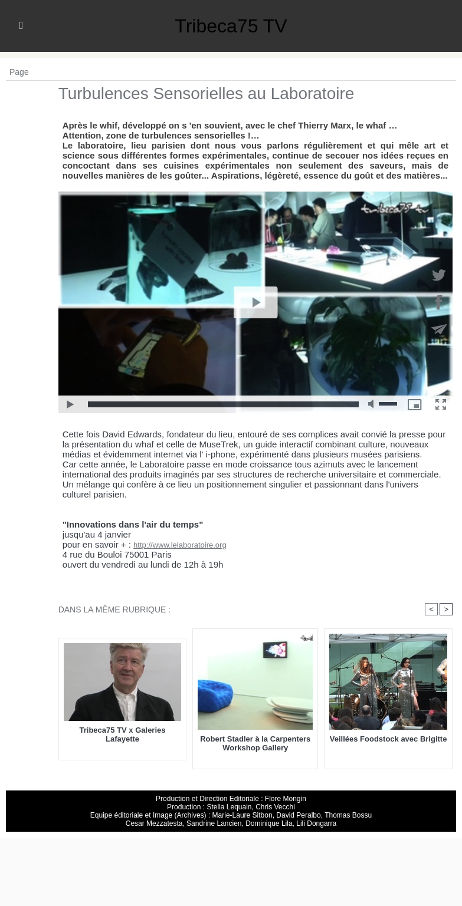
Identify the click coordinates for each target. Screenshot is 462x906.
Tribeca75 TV (231, 26)
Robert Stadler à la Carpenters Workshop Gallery (255, 743)
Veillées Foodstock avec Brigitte (388, 738)
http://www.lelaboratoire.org (180, 545)
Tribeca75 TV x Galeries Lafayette (123, 734)
